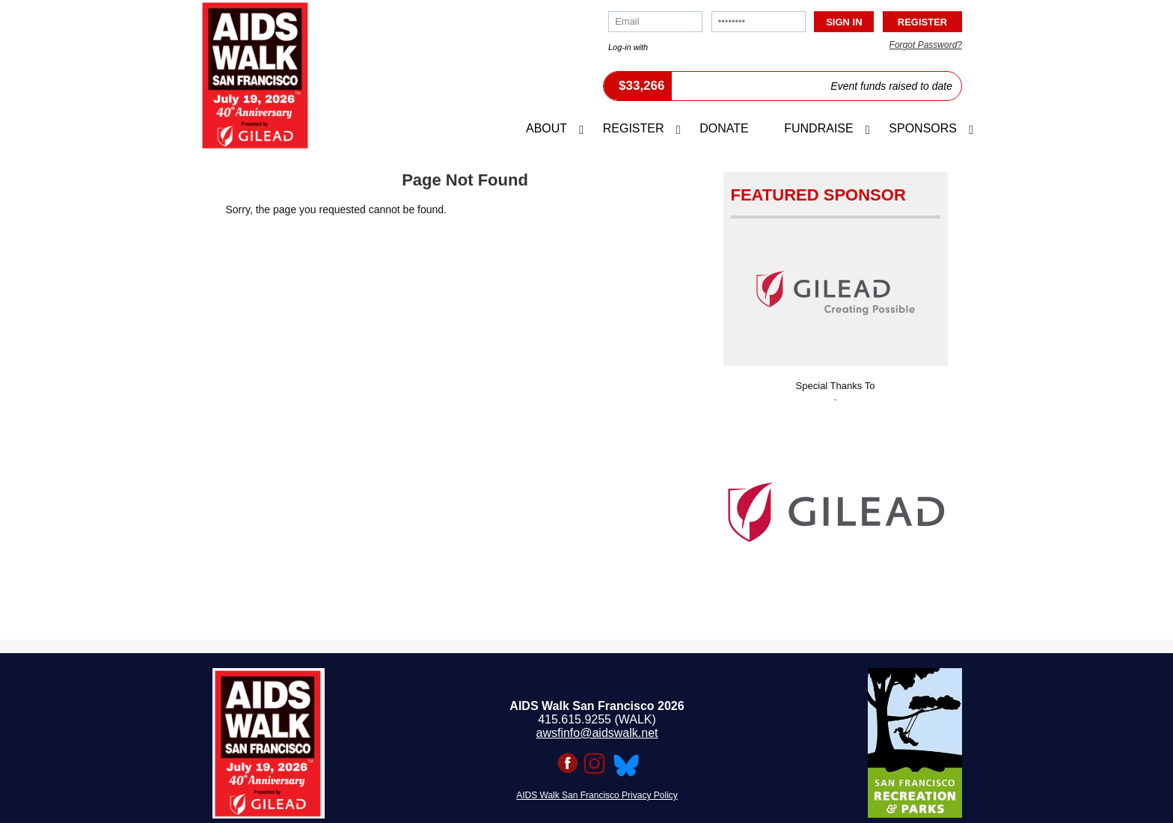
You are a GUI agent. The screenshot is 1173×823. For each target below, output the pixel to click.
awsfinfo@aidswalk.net (597, 732)
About (546, 128)
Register (633, 128)
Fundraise (818, 128)
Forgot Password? (925, 45)
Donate (723, 128)
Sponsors (923, 128)
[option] (835, 508)
